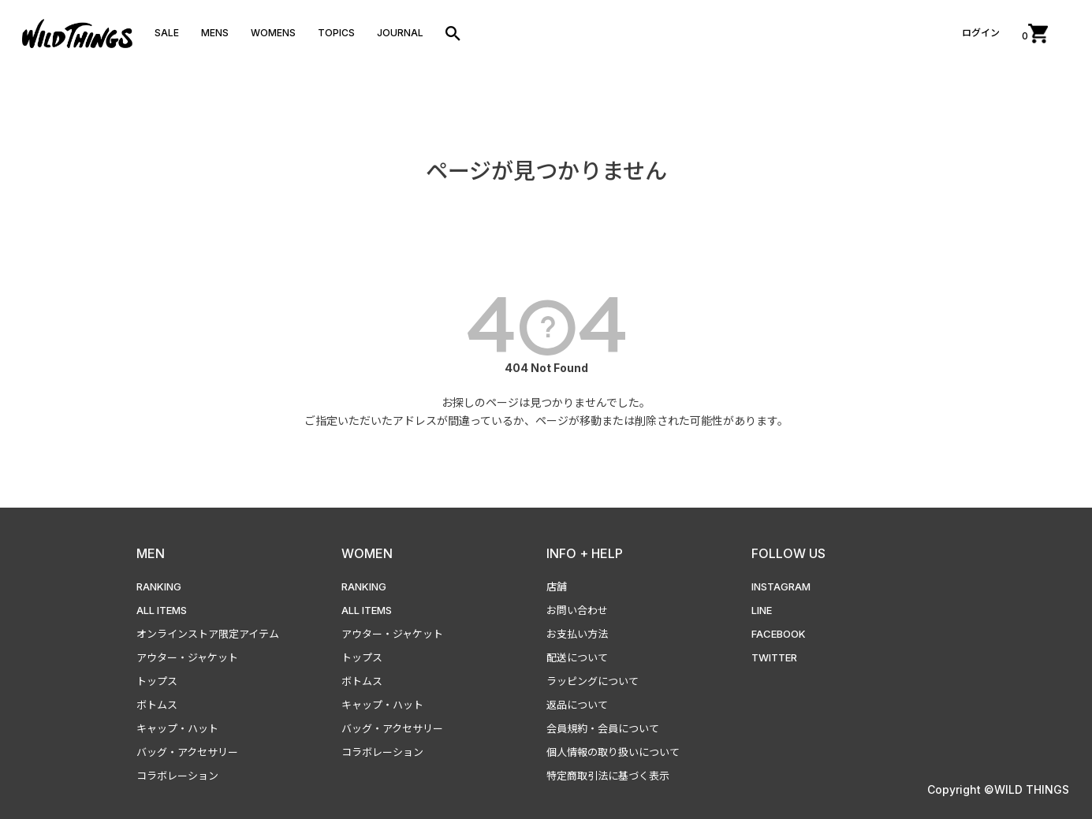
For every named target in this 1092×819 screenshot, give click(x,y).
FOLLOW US (788, 553)
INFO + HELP (584, 553)
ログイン (981, 33)
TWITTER (774, 657)
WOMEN (367, 553)
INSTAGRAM (781, 586)
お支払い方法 (577, 633)
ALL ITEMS (161, 610)
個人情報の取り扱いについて (613, 752)
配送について (577, 657)
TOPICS (336, 33)
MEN (150, 553)
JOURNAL (400, 33)
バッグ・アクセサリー (187, 752)
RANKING (158, 586)
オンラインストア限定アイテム (207, 633)
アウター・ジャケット (187, 657)
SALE (167, 33)
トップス (156, 681)
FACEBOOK (778, 633)
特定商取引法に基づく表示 (607, 775)
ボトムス (156, 704)
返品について (577, 704)
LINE (761, 610)
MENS (215, 33)
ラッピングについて (592, 681)
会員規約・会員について (602, 728)
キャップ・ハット (177, 728)
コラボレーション (177, 775)
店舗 (556, 586)
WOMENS (273, 33)
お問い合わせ (577, 610)
